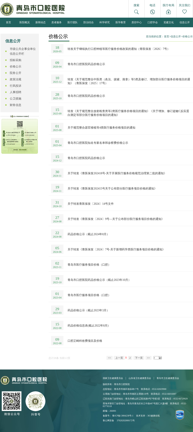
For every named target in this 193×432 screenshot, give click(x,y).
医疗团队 (72, 22)
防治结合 (88, 22)
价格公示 (15, 66)
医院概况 (24, 22)
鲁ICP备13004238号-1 (122, 416)
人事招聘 (15, 92)
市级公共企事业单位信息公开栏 (23, 51)
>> (148, 358)
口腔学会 (153, 22)
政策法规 (15, 79)
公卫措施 (15, 98)
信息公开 (185, 22)
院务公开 (15, 73)
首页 (8, 22)
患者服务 (56, 22)
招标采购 (15, 60)
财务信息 (15, 105)
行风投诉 (15, 85)
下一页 (139, 358)
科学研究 (104, 22)
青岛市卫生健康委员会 (168, 378)
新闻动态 (40, 22)
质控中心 (136, 22)
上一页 (119, 358)
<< (109, 358)
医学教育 (120, 22)
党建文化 (169, 22)
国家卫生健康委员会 (113, 378)
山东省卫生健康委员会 (140, 378)
